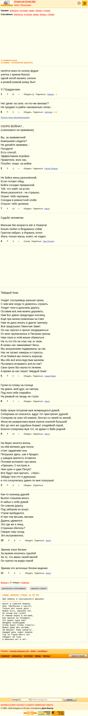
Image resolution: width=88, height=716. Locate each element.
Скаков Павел (50, 376)
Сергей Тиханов (51, 169)
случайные (42, 651)
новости (49, 705)
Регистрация (26, 5)
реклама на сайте (8, 705)
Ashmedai (48, 112)
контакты (20, 705)
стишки (46, 10)
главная (5, 656)
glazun (47, 209)
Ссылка (27, 241)
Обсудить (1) (29, 94)
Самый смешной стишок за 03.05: (21, 595)
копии (33, 651)
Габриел (50, 94)
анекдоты (14, 10)
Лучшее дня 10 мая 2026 (24, 2)
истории (24, 10)
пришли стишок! (78, 656)
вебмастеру (40, 705)
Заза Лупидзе (48, 241)
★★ (55, 112)
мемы (32, 10)
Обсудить (28, 112)
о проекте (30, 705)
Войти (16, 5)
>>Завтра (24, 582)
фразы (39, 10)
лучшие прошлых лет (19, 651)
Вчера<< (5, 582)
